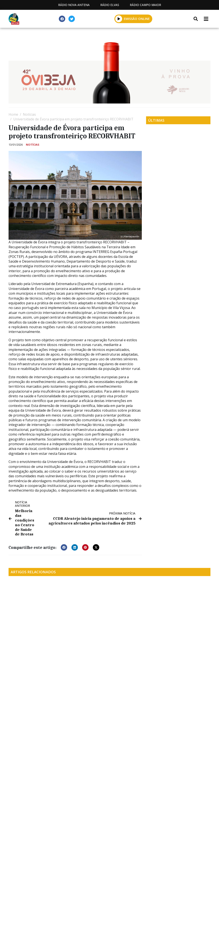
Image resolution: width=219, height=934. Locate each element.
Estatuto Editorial (39, 907)
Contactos (112, 907)
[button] (118, 19)
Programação (78, 907)
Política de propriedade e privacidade (165, 907)
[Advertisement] (109, 866)
